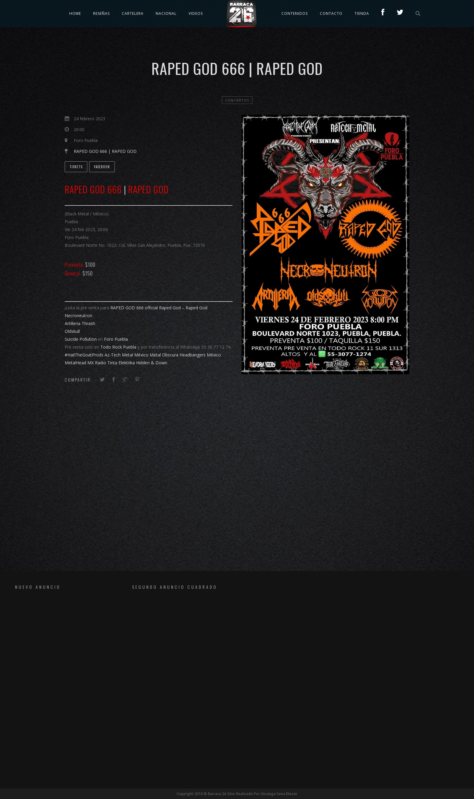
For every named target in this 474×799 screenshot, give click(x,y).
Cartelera (133, 13)
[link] (134, 308)
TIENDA (362, 13)
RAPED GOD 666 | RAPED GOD (105, 151)
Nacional (166, 13)
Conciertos (237, 100)
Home (75, 13)
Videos (196, 13)
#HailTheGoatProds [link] (84, 355)
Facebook (102, 166)
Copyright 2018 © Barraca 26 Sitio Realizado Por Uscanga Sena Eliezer (237, 793)
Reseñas (101, 13)
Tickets (76, 166)
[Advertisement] (57, 688)
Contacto (331, 13)
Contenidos (294, 13)
